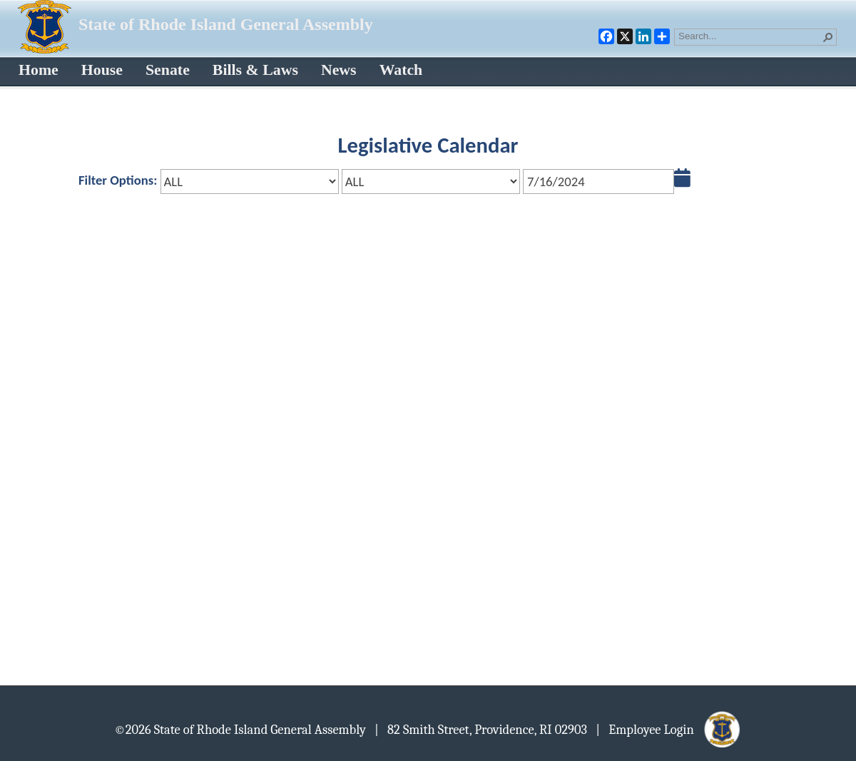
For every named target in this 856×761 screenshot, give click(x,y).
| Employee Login (669, 729)
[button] (828, 37)
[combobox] (749, 35)
